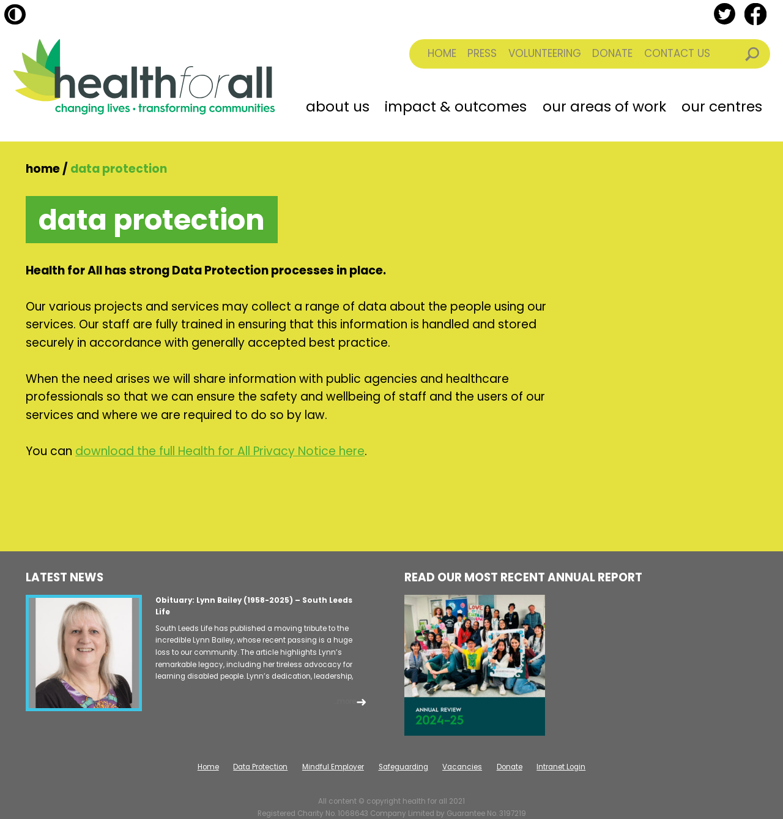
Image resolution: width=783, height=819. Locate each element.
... (344, 701)
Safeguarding (403, 767)
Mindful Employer (333, 767)
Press (482, 53)
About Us (337, 106)
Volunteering (544, 53)
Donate (612, 53)
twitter (724, 14)
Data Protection (260, 767)
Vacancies (462, 767)
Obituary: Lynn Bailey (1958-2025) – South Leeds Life (253, 606)
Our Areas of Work (604, 106)
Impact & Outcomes (456, 106)
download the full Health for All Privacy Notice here (220, 451)
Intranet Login (560, 767)
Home (442, 53)
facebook (755, 14)
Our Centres (721, 106)
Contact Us (677, 53)
